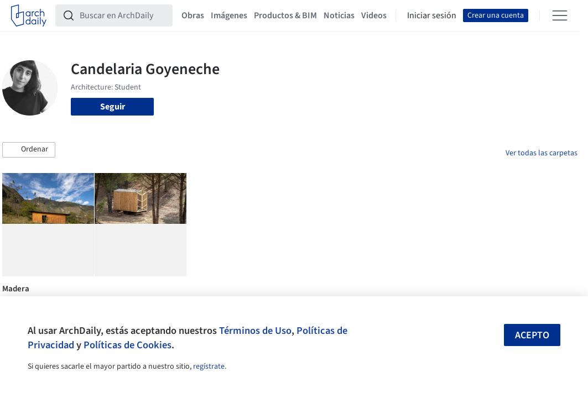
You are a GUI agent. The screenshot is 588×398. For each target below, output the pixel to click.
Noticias (339, 15)
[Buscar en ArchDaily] (123, 15)
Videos (374, 15)
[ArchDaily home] (28, 15)
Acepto (532, 335)
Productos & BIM (285, 15)
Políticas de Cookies (127, 345)
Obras (192, 15)
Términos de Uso (255, 330)
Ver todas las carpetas (541, 153)
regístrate (209, 366)
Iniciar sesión (431, 15)
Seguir (112, 107)
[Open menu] (560, 15)
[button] (28, 150)
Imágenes (229, 15)
